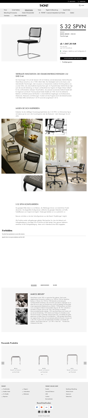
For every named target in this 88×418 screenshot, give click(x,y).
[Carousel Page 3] (46, 374)
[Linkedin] (39, 412)
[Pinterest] (49, 412)
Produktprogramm (66, 62)
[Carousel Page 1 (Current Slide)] (42, 374)
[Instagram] (42, 412)
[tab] (34, 285)
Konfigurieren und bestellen (73, 58)
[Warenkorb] (81, 1)
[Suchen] (81, 5)
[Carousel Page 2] (44, 374)
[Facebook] (46, 412)
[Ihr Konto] (71, 1)
